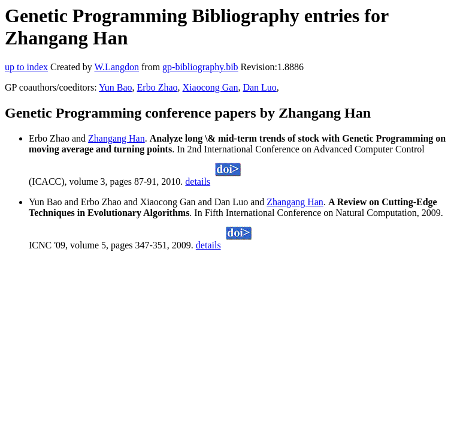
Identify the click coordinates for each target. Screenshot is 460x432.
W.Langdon (116, 67)
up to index (26, 67)
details (197, 181)
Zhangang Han (116, 138)
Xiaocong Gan (210, 87)
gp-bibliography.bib (200, 67)
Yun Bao (115, 87)
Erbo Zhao (157, 87)
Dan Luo (259, 87)
